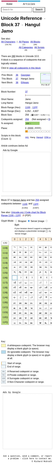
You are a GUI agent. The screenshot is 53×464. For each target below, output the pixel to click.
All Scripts (39, 47)
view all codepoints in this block (25, 68)
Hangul (39, 137)
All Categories (26, 47)
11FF (35, 107)
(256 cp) (48, 137)
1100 (27, 107)
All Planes (24, 42)
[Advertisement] (26, 172)
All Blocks (35, 42)
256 (27, 119)
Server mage (37, 221)
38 (17, 82)
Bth (17, 225)
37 (17, 78)
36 (17, 75)
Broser (22, 221)
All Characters (8, 42)
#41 (27, 137)
